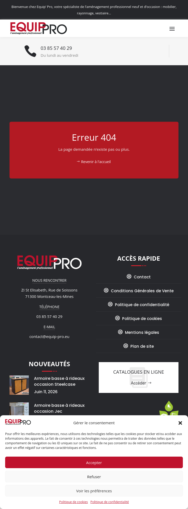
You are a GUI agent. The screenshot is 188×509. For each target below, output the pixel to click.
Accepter (94, 462)
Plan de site (142, 346)
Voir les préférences (94, 490)
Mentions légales (142, 332)
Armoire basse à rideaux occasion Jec (59, 408)
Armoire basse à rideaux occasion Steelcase (59, 381)
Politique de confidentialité (110, 502)
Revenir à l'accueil (96, 161)
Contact (142, 277)
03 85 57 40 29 (56, 48)
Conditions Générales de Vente (142, 291)
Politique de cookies (73, 502)
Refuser (94, 476)
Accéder (138, 383)
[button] (180, 423)
